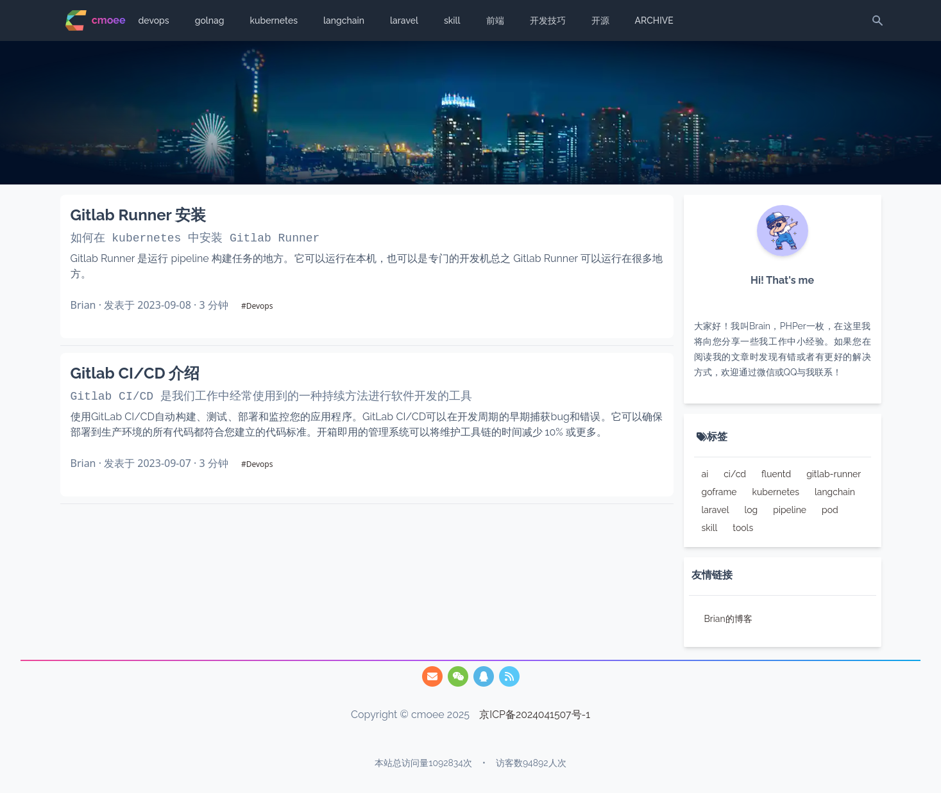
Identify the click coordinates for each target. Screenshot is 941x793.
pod (830, 510)
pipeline (789, 510)
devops (154, 20)
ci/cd (735, 474)
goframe (719, 492)
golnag (210, 20)
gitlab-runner (833, 474)
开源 (600, 20)
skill (452, 20)
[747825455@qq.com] (432, 676)
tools (743, 528)
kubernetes (274, 20)
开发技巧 (548, 20)
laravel (404, 20)
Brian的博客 (728, 619)
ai (705, 474)
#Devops (257, 305)
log (751, 510)
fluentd (776, 474)
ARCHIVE (654, 20)
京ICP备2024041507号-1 (535, 714)
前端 (495, 20)
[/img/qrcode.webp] (458, 676)
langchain (343, 20)
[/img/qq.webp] (483, 676)
